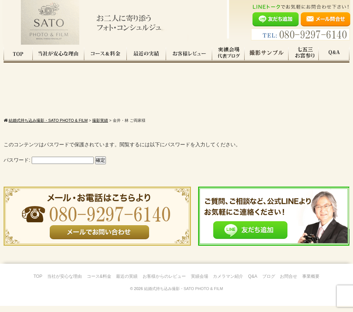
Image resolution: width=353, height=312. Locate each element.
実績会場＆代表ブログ (228, 54)
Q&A (334, 54)
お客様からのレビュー (164, 282)
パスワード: (49, 166)
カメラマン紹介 (228, 282)
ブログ (268, 282)
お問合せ (288, 282)
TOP (18, 54)
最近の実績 (146, 54)
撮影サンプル (267, 54)
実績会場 (199, 282)
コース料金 (105, 54)
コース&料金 (99, 282)
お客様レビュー (189, 54)
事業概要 (311, 282)
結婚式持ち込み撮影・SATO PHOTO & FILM (183, 295)
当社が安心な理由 (58, 54)
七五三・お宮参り (304, 54)
